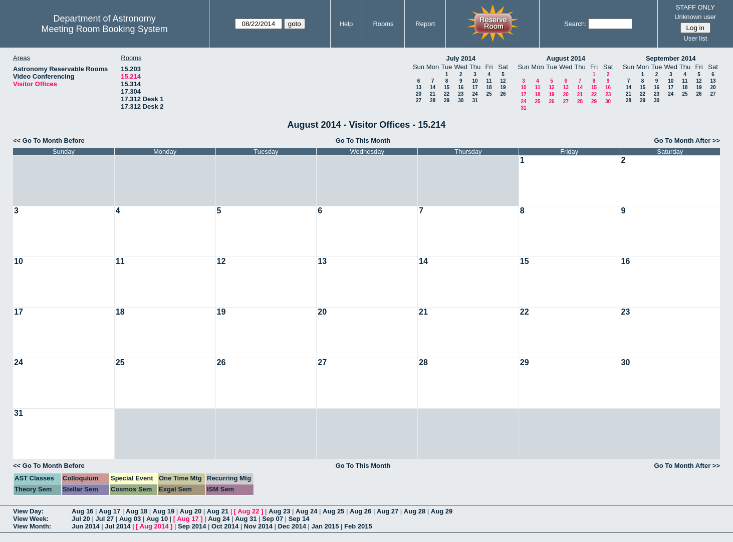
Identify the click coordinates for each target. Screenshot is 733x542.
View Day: (28, 511)
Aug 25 (333, 511)
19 (503, 87)
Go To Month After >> (687, 140)
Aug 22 (248, 511)
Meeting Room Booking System (105, 29)
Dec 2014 (292, 526)
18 (489, 87)
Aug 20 (190, 511)
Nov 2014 (258, 526)
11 (489, 81)
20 (418, 94)
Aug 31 (246, 518)
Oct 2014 (224, 526)
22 (446, 94)
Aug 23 (279, 511)
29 (446, 100)
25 (489, 94)
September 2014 (671, 58)
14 (432, 87)
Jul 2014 (117, 526)
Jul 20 (81, 518)
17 (474, 87)
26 (503, 94)
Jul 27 (104, 518)
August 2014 (566, 58)
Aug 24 (306, 511)
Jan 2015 (325, 526)
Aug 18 (136, 511)
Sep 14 (299, 518)
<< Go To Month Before (49, 140)
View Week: (31, 518)
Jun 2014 (86, 526)
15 (446, 87)
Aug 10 (157, 518)
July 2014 (460, 58)
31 (474, 100)
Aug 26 (360, 511)
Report (425, 24)
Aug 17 (109, 511)
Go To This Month (363, 140)
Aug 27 (387, 511)
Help (346, 24)
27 (418, 100)
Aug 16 (82, 511)
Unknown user (695, 17)
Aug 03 (130, 518)
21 (432, 94)
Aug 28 (414, 511)
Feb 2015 (358, 526)
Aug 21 (217, 511)
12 (503, 81)
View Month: (32, 526)
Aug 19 (163, 511)
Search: (575, 24)
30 (460, 100)
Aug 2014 (154, 526)
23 (460, 94)
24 (474, 94)
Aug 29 (441, 511)
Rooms (383, 24)
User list (695, 38)
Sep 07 (272, 518)
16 (460, 87)
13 (418, 87)
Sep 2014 (192, 526)
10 (474, 81)
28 (432, 100)
